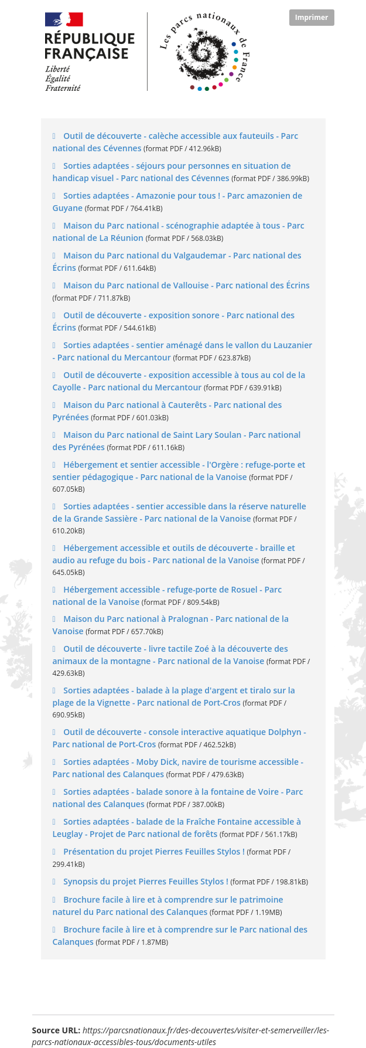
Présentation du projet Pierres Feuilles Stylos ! (154, 851)
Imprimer (312, 17)
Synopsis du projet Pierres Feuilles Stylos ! (146, 881)
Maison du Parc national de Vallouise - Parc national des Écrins (185, 285)
